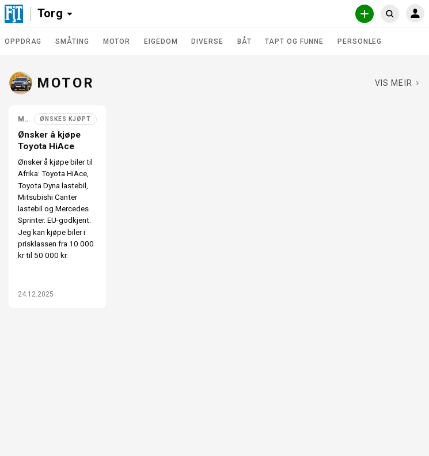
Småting (72, 41)
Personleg (359, 41)
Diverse (207, 41)
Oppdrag (23, 41)
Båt (244, 41)
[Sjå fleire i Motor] (397, 83)
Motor (117, 41)
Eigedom (160, 41)
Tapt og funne (294, 41)
